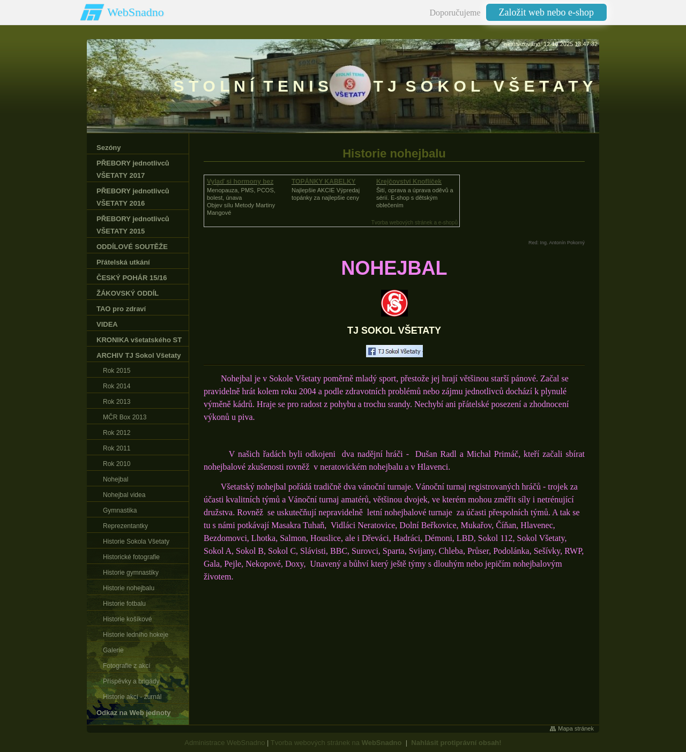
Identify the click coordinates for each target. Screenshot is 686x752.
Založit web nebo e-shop (546, 12)
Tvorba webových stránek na (336, 743)
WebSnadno (135, 12)
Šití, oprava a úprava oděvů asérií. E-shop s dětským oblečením (414, 197)
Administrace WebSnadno (224, 743)
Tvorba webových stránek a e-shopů (414, 222)
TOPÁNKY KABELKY (324, 181)
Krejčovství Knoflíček (409, 181)
